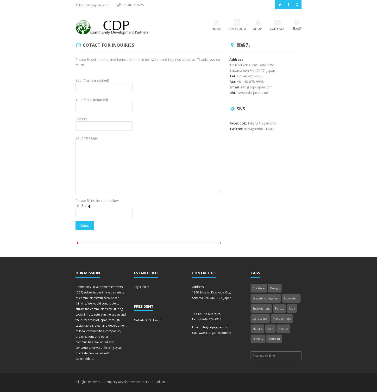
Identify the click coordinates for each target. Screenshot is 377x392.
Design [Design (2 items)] (274, 288)
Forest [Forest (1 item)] (279, 308)
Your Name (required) (104, 84)
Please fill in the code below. (104, 214)
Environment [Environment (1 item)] (261, 308)
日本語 (297, 25)
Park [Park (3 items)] (270, 329)
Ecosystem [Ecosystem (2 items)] (291, 298)
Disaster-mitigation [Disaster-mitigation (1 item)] (266, 298)
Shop (258, 25)
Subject (104, 123)
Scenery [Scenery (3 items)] (258, 339)
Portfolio (237, 25)
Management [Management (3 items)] (282, 319)
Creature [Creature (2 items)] (259, 288)
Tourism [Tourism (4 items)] (274, 339)
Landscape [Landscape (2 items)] (260, 319)
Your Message (148, 153)
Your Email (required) (104, 103)
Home (216, 25)
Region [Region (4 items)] (283, 329)
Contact (277, 25)
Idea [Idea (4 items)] (292, 308)
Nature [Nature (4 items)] (257, 329)
